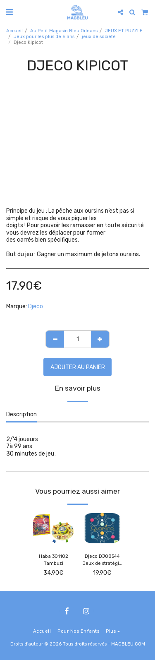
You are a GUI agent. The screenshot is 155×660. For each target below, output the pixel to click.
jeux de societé (99, 36)
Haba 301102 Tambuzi (53, 560)
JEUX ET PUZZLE (124, 31)
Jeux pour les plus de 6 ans (44, 36)
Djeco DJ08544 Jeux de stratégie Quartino (102, 560)
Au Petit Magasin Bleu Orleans (64, 31)
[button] (9, 12)
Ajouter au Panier (77, 367)
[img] (53, 528)
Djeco (35, 306)
